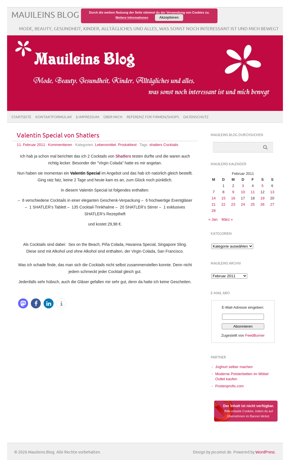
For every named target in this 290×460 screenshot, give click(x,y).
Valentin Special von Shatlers (58, 135)
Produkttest (127, 145)
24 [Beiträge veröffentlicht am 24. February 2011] (243, 204)
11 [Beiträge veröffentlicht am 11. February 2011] (253, 192)
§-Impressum (87, 117)
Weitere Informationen (132, 17)
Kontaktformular (53, 117)
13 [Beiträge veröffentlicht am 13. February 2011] (272, 192)
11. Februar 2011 (31, 145)
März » (227, 219)
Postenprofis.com (229, 386)
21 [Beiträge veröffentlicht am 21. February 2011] (214, 204)
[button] (23, 303)
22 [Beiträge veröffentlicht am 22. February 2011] (223, 204)
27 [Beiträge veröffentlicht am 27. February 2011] (272, 204)
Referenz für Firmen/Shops (153, 117)
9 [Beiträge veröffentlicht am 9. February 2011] (233, 192)
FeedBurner (255, 335)
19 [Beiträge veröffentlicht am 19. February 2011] (263, 198)
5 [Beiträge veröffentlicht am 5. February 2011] (262, 186)
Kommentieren (60, 145)
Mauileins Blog (45, 15)
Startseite (21, 117)
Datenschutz (196, 117)
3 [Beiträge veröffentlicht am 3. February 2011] (243, 186)
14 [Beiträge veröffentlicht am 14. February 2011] (214, 198)
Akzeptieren (168, 18)
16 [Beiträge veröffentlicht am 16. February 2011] (233, 198)
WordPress (265, 452)
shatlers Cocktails (164, 145)
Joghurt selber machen (234, 367)
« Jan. (213, 219)
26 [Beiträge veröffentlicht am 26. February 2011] (263, 204)
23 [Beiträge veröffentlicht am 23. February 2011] (233, 204)
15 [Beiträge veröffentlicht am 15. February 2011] (223, 198)
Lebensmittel (105, 145)
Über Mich (112, 117)
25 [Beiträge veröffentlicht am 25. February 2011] (253, 204)
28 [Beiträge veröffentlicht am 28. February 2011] (214, 210)
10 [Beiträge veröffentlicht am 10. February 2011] (243, 192)
